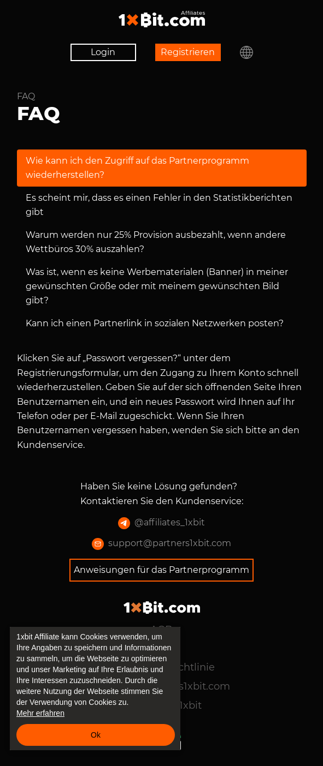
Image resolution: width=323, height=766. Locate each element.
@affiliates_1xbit (161, 523)
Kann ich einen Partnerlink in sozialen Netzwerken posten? (155, 323)
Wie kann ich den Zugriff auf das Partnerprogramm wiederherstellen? (137, 167)
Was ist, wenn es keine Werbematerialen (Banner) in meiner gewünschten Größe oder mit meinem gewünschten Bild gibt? (157, 286)
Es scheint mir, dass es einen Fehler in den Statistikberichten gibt (159, 205)
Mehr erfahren (40, 713)
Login (103, 52)
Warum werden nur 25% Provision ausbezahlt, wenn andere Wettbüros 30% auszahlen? (156, 242)
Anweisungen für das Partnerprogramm (161, 570)
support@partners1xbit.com (161, 544)
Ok (96, 735)
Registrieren (188, 52)
